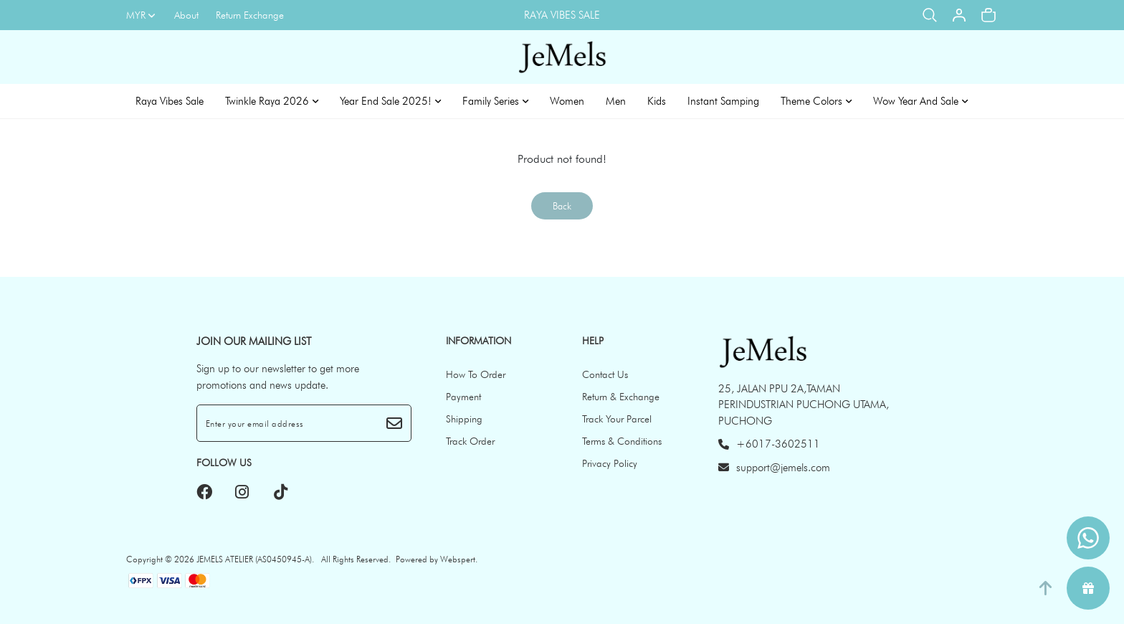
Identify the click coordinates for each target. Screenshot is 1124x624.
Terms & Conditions (622, 441)
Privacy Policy (609, 463)
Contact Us (605, 374)
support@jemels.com (774, 467)
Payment (463, 396)
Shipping (464, 419)
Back (562, 206)
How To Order (475, 374)
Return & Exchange (620, 396)
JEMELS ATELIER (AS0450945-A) (254, 559)
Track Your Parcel (617, 419)
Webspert (457, 559)
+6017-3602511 (769, 444)
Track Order (470, 441)
